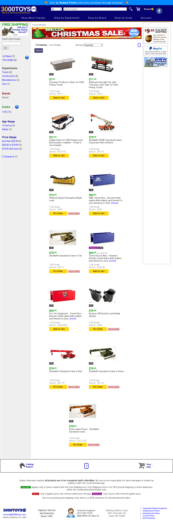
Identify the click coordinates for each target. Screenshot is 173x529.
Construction (8, 76)
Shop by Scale (124, 18)
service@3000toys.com (14, 514)
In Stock (7, 56)
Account (146, 18)
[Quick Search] (95, 9)
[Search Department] (56, 9)
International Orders (151, 513)
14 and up (7, 125)
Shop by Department (67, 18)
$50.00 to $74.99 (10, 145)
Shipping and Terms (151, 511)
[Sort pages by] (93, 45)
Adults (5, 129)
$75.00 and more (10, 149)
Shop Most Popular (34, 18)
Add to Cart (59, 98)
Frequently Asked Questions (155, 508)
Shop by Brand (97, 18)
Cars (4, 84)
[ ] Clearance (8, 156)
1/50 (4, 112)
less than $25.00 (10, 141)
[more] (114, 203)
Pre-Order (8, 60)
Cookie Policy (148, 516)
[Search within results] (12, 43)
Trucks (5, 72)
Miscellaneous (9, 80)
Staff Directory (149, 518)
